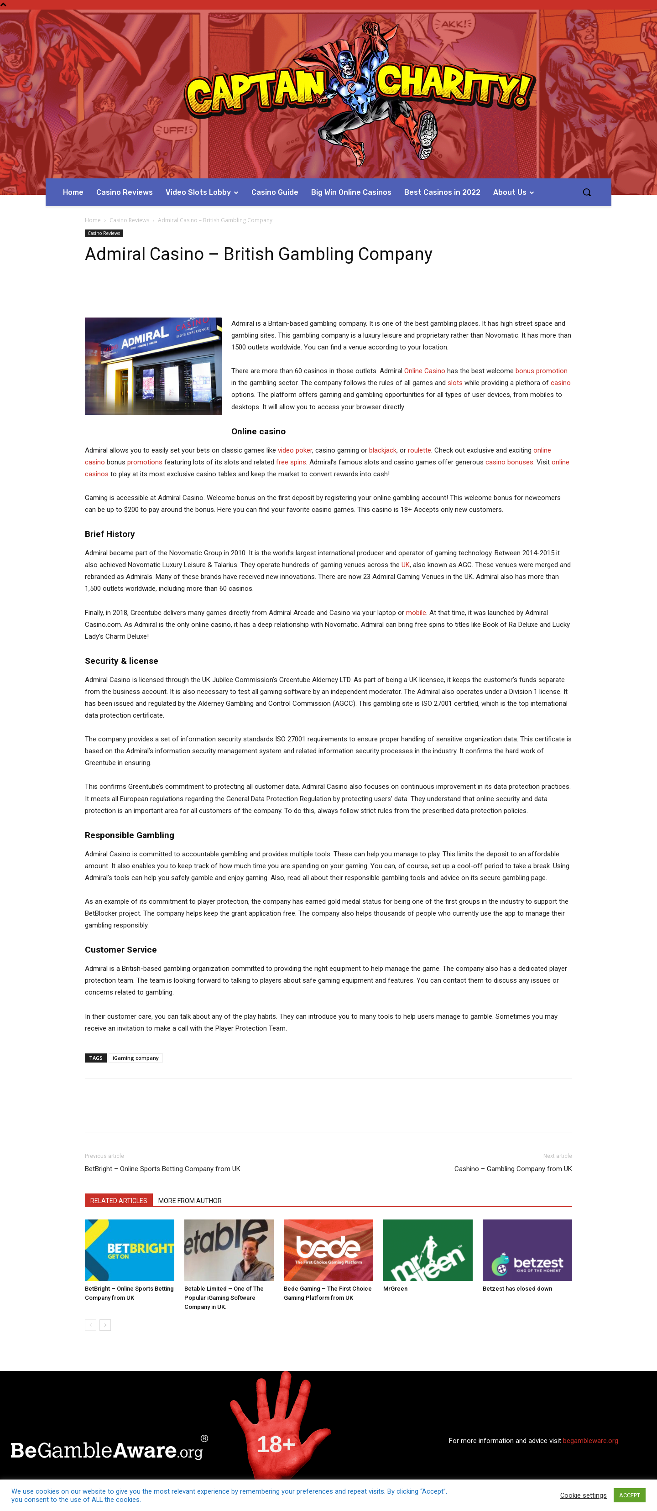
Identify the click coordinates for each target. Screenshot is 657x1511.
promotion (552, 371)
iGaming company (136, 1057)
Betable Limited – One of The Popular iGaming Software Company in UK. (224, 1297)
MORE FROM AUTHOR (190, 1200)
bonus (525, 371)
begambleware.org (590, 1441)
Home (93, 220)
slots (455, 383)
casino (561, 383)
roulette (419, 450)
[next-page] (105, 1325)
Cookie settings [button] (583, 1495)
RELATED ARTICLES (118, 1200)
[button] (586, 192)
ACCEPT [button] (629, 1495)
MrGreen (395, 1288)
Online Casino (424, 371)
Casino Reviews (129, 220)
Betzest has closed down (517, 1288)
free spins (291, 462)
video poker (295, 450)
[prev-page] (90, 1325)
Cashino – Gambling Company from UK (513, 1169)
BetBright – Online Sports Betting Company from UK (162, 1169)
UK (406, 565)
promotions (144, 462)
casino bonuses (509, 462)
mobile (416, 613)
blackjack (382, 450)
